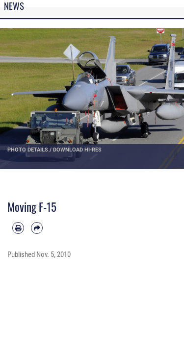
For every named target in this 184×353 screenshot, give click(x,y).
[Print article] (18, 228)
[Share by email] (37, 228)
